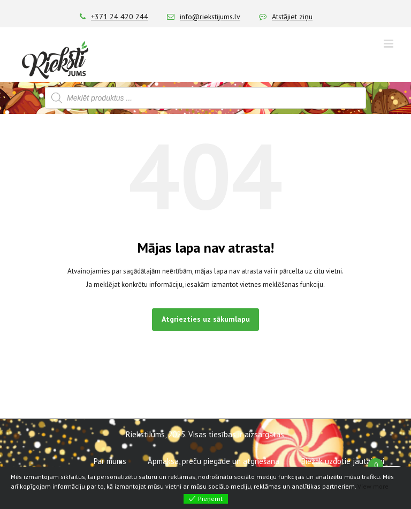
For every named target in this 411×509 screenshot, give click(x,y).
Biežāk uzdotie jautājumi (342, 461)
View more (373, 486)
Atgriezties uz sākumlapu (206, 319)
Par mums (110, 461)
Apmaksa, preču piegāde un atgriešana (213, 461)
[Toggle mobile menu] (389, 43)
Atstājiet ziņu (292, 16)
